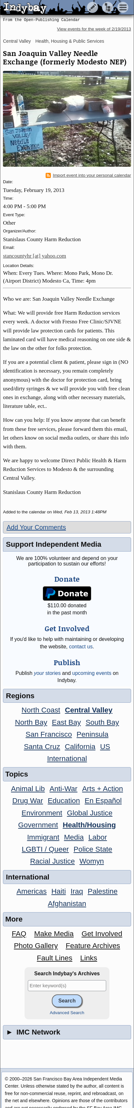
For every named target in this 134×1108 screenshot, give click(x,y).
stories (47, 673)
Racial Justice (52, 861)
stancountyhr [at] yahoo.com (34, 256)
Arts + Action (102, 789)
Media (74, 837)
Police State (92, 849)
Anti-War (63, 789)
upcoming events (91, 673)
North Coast (41, 710)
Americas (32, 891)
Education (64, 801)
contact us (81, 646)
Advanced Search (67, 1012)
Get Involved (102, 934)
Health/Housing (89, 825)
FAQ (19, 934)
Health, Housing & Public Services (69, 41)
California (80, 747)
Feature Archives (93, 946)
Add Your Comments (36, 527)
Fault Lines (55, 958)
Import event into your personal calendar (88, 175)
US (105, 747)
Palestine (102, 891)
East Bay (66, 722)
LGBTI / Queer (45, 849)
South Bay (102, 722)
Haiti (58, 891)
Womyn (92, 861)
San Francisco (49, 734)
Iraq (77, 891)
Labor (97, 837)
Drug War (27, 801)
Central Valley (17, 41)
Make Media (54, 934)
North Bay (31, 722)
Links (88, 958)
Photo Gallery (36, 946)
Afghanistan (67, 904)
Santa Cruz (42, 747)
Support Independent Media (53, 544)
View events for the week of (94, 29)
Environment (42, 813)
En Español (103, 801)
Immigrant (43, 837)
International (67, 759)
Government (38, 825)
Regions (20, 696)
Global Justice (90, 813)
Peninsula (92, 734)
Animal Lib (28, 789)
